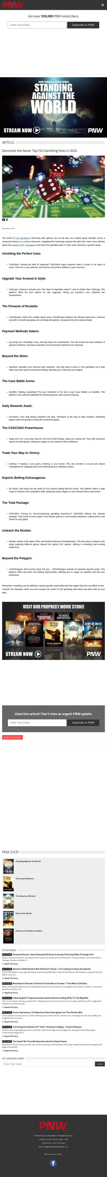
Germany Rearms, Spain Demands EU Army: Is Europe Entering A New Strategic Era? (48, 954)
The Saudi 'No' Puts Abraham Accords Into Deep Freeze (34, 1041)
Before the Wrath (24, 913)
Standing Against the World (28, 861)
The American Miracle (25, 896)
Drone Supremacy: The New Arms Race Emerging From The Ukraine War (42, 1012)
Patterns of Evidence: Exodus (29, 931)
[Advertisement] (53, 51)
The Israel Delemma (25, 878)
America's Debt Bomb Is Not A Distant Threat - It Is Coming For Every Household (46, 969)
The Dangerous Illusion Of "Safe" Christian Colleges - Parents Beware (42, 1027)
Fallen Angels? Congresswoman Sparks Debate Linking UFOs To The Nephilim (45, 998)
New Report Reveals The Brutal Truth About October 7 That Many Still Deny (44, 983)
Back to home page (12, 737)
